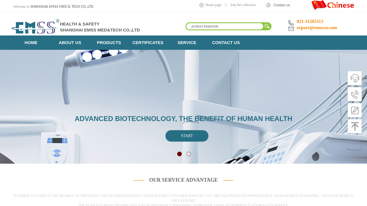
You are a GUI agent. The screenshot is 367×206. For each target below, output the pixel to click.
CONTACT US (226, 42)
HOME (31, 42)
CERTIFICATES (147, 42)
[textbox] (224, 26)
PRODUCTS (109, 42)
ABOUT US (70, 42)
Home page (213, 5)
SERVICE (186, 42)
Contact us (282, 5)
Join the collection (243, 5)
